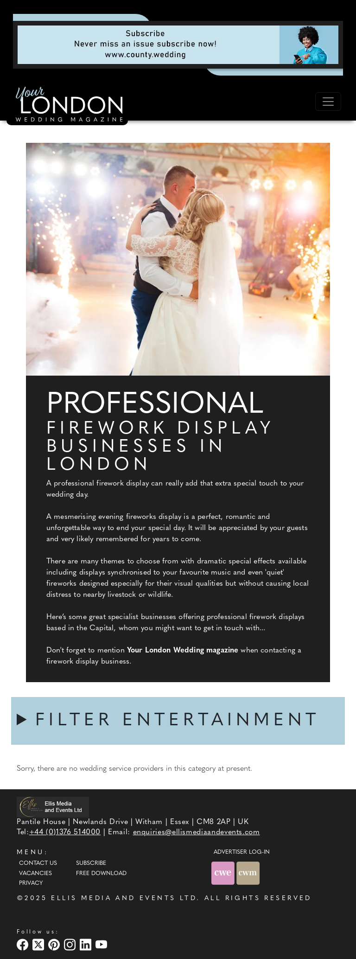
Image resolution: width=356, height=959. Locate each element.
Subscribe (91, 863)
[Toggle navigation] (328, 101)
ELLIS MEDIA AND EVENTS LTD (124, 898)
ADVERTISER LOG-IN (242, 852)
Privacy (31, 883)
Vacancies (35, 873)
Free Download (101, 873)
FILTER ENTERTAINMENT (177, 721)
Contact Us (38, 863)
